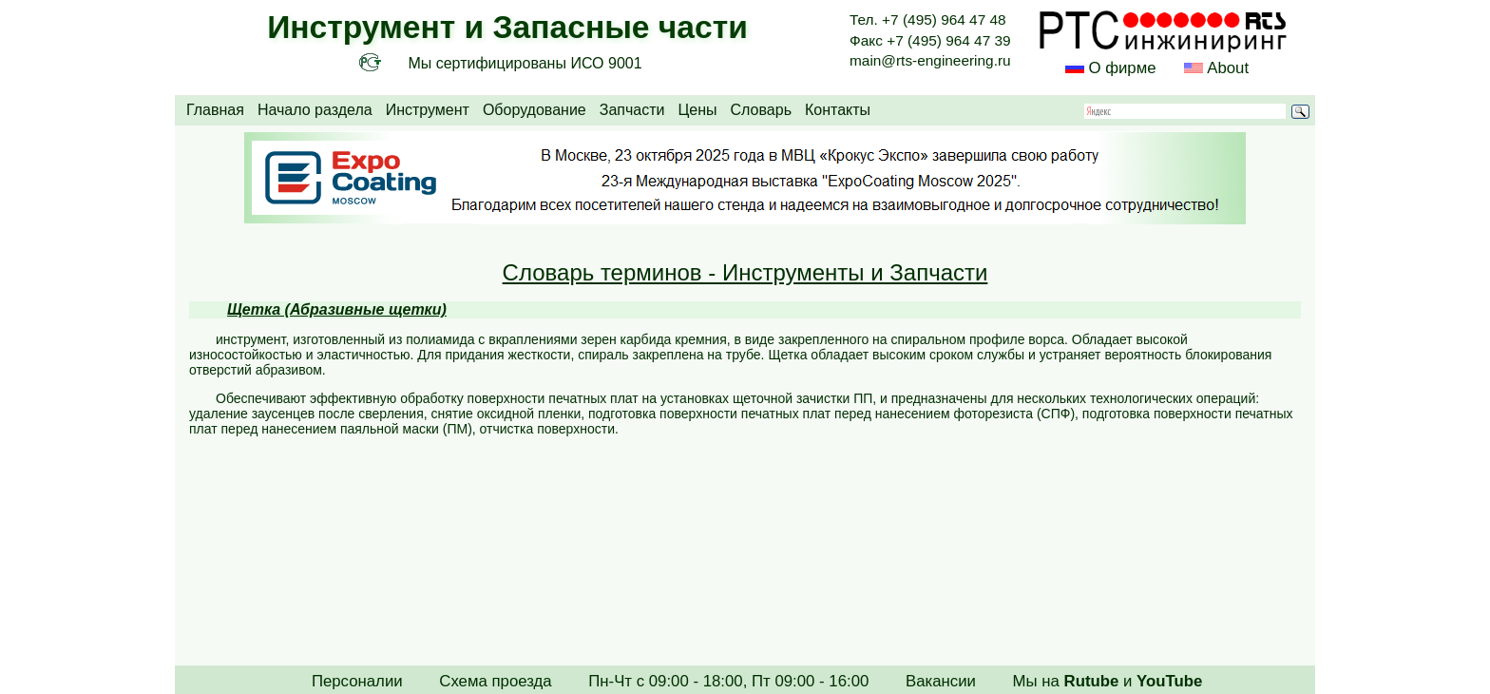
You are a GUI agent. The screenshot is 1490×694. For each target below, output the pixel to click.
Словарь (761, 110)
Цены (697, 110)
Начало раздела (315, 110)
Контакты (837, 110)
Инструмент (427, 110)
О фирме (1122, 68)
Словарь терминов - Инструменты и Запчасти (745, 272)
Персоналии (357, 681)
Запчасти (632, 110)
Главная (215, 110)
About (1226, 68)
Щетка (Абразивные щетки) (337, 309)
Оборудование (534, 110)
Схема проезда (495, 681)
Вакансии (941, 681)
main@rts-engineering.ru (930, 60)
